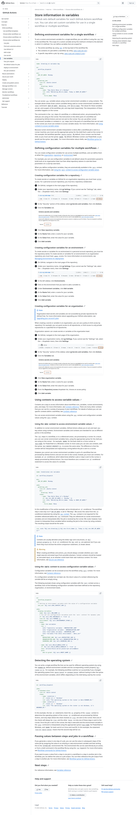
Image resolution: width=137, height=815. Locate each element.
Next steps (42, 765)
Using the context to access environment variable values (64, 424)
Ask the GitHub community (110, 789)
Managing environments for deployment (49, 258)
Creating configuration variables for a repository (58, 175)
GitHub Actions (10, 12)
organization (48, 155)
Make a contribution (77, 795)
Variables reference (64, 770)
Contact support (107, 792)
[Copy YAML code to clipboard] (100, 59)
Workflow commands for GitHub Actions (52, 750)
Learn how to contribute (74, 798)
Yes (39, 789)
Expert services (76, 808)
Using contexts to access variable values (58, 399)
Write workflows (58, 9)
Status (62, 808)
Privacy (56, 808)
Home (5, 9)
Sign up (131, 3)
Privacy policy (38, 793)
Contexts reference (72, 407)
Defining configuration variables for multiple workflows (67, 148)
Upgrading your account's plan (48, 318)
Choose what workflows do (73, 9)
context (64, 514)
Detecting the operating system (53, 660)
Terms (50, 808)
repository (57, 155)
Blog (83, 808)
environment (68, 155)
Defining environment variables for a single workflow (65, 34)
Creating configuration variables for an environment (60, 247)
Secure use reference (56, 560)
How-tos (48, 9)
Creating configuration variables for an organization (60, 306)
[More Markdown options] (127, 16)
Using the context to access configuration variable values (76, 170)
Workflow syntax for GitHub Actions (82, 759)
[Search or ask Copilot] (69, 3)
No (46, 789)
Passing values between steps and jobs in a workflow (65, 736)
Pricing (67, 808)
